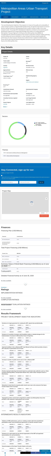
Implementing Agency (31, 75)
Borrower (28, 61)
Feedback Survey (45, 450)
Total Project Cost (8, 76)
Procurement (15, 17)
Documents (24, 17)
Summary (5, 17)
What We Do (3, 2)
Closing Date (29, 93)
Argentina (5, 67)
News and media (34, 17)
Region (27, 80)
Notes (4, 106)
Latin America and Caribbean (32, 82)
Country (5, 65)
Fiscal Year (6, 85)
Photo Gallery (44, 17)
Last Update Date (30, 102)
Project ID (5, 56)
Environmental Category (32, 89)
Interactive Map (44, 215)
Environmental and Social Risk (10, 93)
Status (27, 56)
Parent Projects (7, 102)
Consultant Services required (10, 98)
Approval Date (6, 70)
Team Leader (6, 60)
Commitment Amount (8, 89)
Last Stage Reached (31, 98)
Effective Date (29, 70)
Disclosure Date (30, 65)
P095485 (5, 104)
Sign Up (41, 182)
